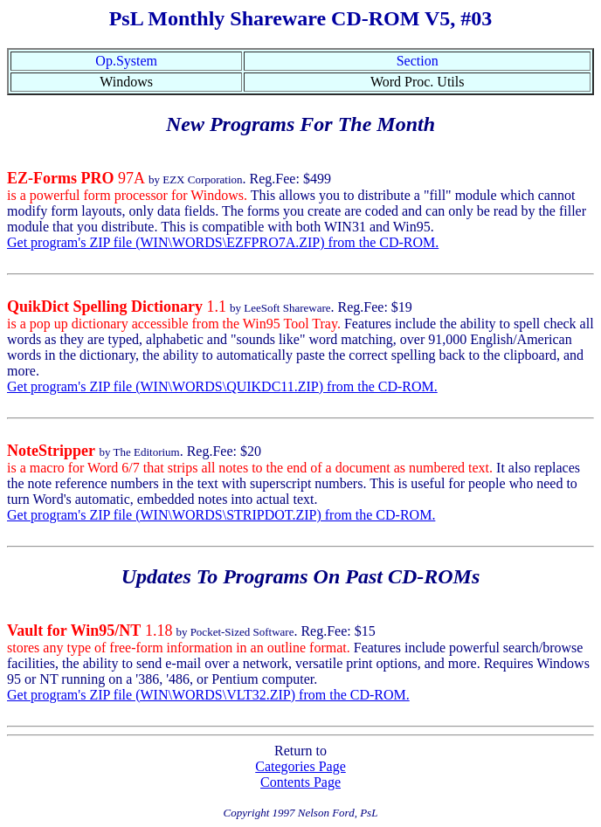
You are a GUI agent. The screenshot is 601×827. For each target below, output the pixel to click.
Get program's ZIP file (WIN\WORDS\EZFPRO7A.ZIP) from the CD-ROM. (223, 242)
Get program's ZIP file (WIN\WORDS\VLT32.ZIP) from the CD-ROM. (208, 694)
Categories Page (300, 766)
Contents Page (300, 782)
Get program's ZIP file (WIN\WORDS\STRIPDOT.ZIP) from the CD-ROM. (221, 514)
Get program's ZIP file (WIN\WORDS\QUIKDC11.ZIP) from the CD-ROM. (222, 386)
